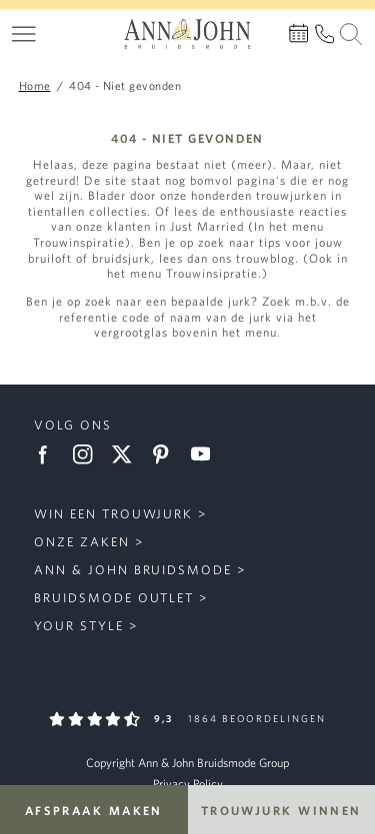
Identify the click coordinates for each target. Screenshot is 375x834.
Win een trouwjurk (113, 513)
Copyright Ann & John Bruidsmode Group (187, 762)
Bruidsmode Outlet (114, 597)
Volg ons (73, 424)
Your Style (79, 625)
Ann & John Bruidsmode (133, 569)
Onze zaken (82, 541)
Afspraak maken (94, 810)
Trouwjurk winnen (281, 810)
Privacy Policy (188, 783)
